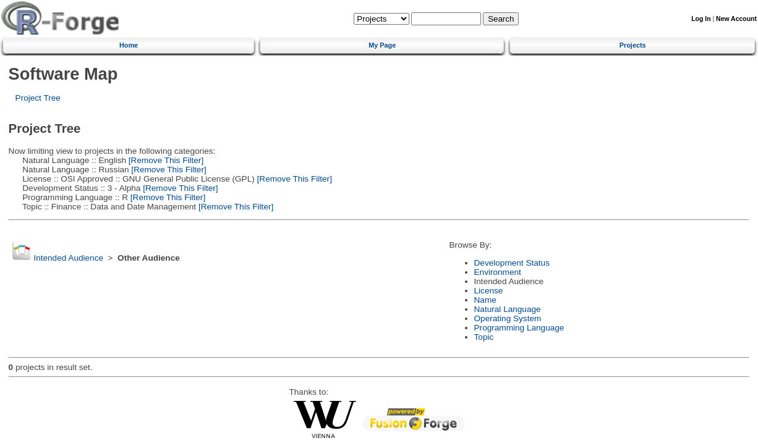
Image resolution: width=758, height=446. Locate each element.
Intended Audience (68, 258)
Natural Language (507, 309)
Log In (700, 18)
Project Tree (38, 98)
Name (485, 300)
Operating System (508, 318)
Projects (633, 45)
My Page (382, 45)
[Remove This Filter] (164, 160)
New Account (736, 18)
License (488, 290)
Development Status (512, 262)
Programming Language (519, 327)
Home (128, 45)
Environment (497, 272)
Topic (484, 337)
